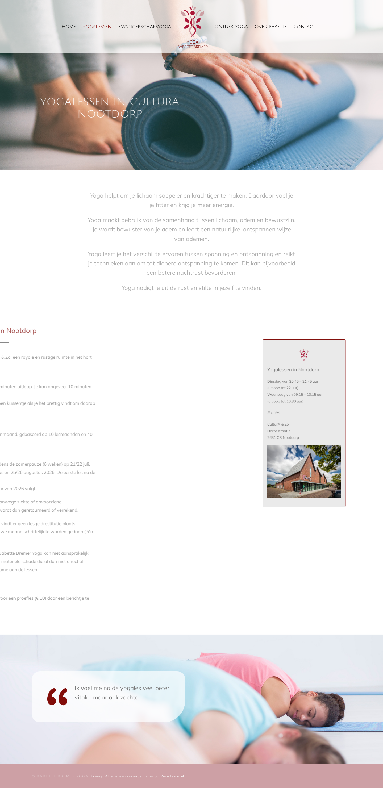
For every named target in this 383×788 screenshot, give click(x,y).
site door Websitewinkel (165, 776)
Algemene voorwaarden (124, 776)
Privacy (97, 776)
